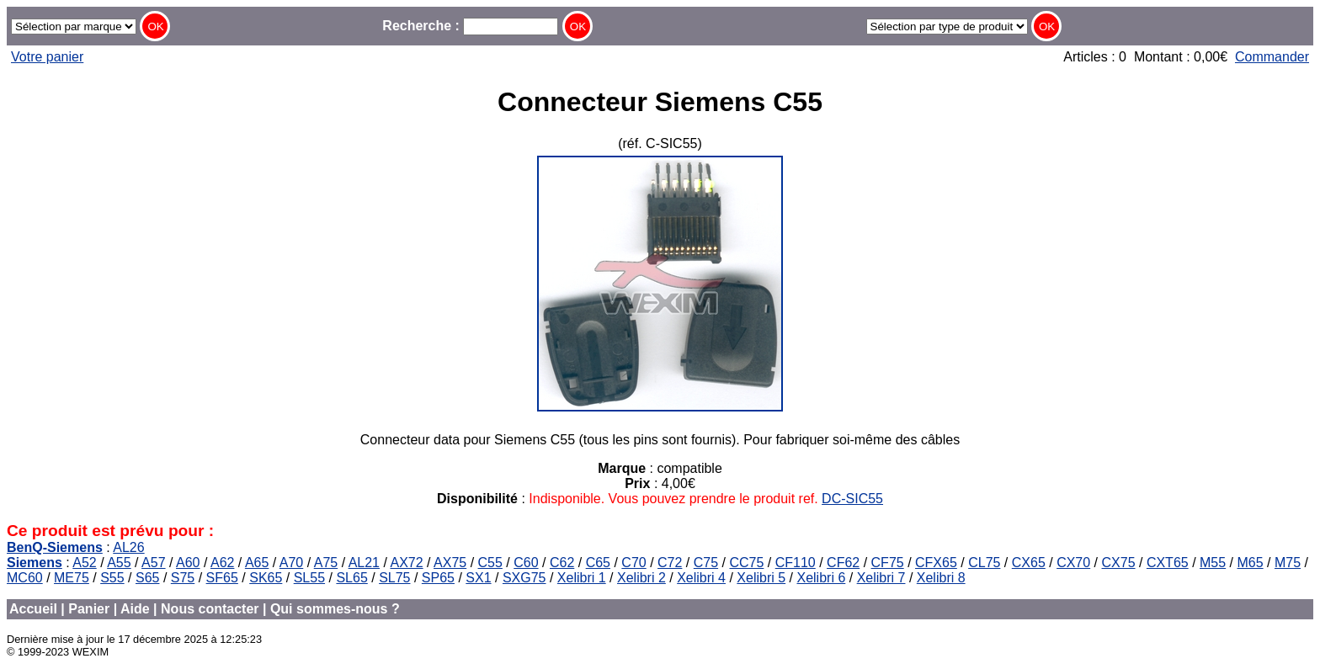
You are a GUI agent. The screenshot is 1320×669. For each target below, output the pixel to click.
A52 (84, 562)
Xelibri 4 (701, 578)
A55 (118, 562)
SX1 (478, 578)
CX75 (1119, 562)
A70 (291, 562)
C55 (490, 562)
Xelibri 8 (941, 578)
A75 (326, 562)
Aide (135, 609)
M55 (1213, 562)
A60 (188, 562)
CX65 (1029, 562)
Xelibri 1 (581, 578)
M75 (1288, 562)
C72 (669, 562)
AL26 (128, 547)
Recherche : (470, 26)
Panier (88, 609)
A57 (153, 562)
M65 (1251, 562)
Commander (1272, 57)
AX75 (450, 562)
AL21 (364, 562)
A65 (257, 562)
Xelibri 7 (881, 578)
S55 (112, 578)
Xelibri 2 (641, 578)
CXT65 (1168, 562)
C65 (598, 562)
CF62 (843, 562)
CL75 (984, 562)
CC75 (746, 562)
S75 (182, 578)
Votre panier (47, 57)
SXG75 (524, 578)
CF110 (795, 562)
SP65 (438, 578)
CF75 (887, 562)
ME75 (71, 578)
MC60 (25, 578)
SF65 (222, 578)
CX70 (1073, 562)
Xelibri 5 (761, 578)
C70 (633, 562)
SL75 (394, 578)
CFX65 (936, 562)
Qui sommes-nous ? (335, 609)
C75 (706, 562)
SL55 (309, 578)
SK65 (265, 578)
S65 (147, 578)
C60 (526, 562)
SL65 (351, 578)
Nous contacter (209, 609)
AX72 (406, 562)
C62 (562, 562)
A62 (222, 562)
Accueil (33, 609)
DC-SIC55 (852, 498)
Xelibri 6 (820, 578)
